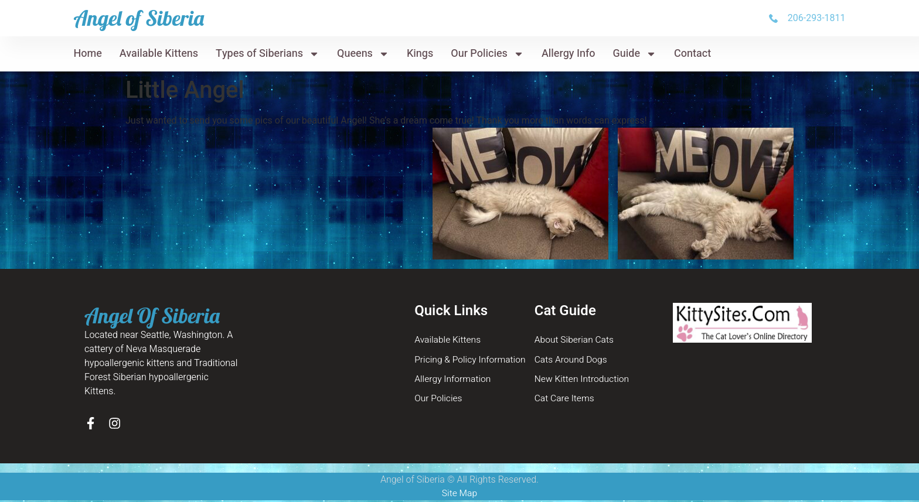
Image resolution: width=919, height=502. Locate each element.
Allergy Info (568, 54)
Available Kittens (159, 54)
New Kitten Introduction (583, 380)
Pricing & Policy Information (471, 360)
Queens (363, 54)
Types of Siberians (267, 54)
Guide (635, 54)
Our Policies (487, 54)
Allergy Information (453, 380)
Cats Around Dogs (572, 360)
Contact (692, 54)
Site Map (459, 495)
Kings (420, 54)
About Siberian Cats (575, 340)
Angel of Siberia (138, 18)
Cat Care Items (565, 400)
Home (87, 54)
